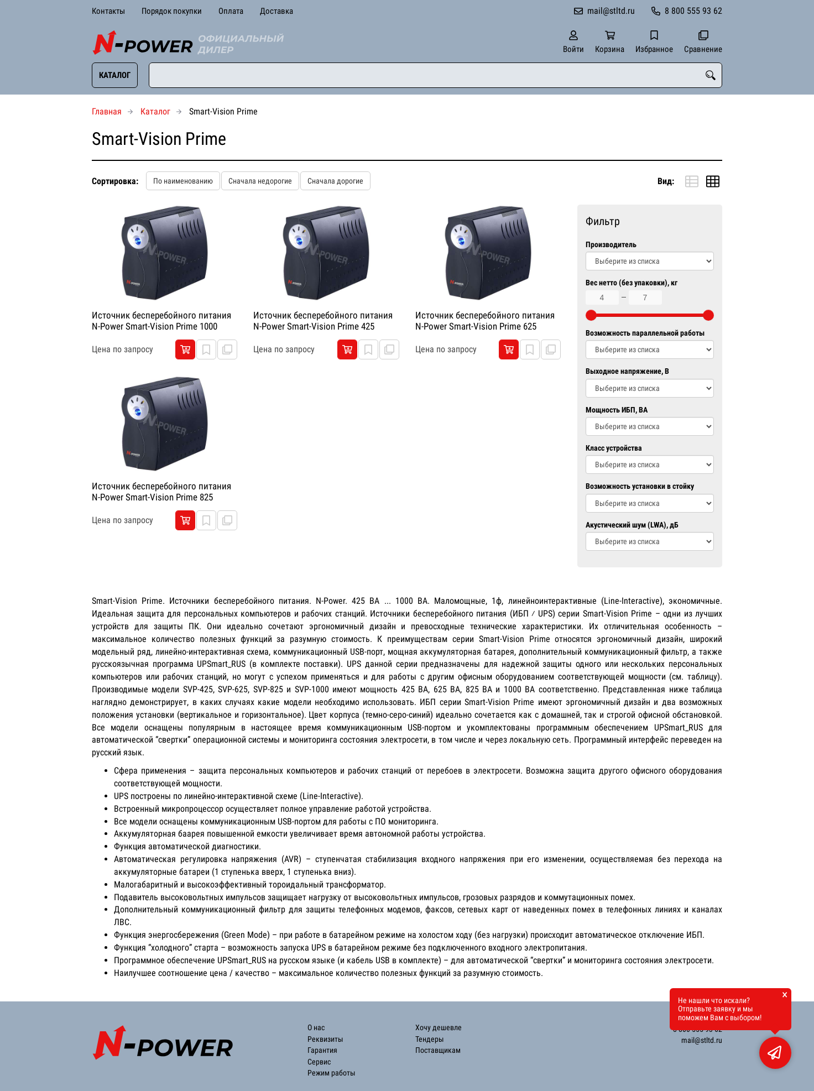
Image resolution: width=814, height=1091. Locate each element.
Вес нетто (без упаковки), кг (631, 283)
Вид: (666, 181)
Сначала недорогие (260, 180)
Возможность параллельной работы (645, 333)
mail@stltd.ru (611, 11)
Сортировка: (115, 181)
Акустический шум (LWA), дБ (632, 525)
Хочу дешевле (438, 1028)
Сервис (319, 1062)
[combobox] (435, 75)
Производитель (611, 245)
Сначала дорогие (335, 180)
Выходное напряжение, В (627, 371)
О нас (316, 1028)
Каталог (115, 75)
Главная (107, 111)
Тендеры (429, 1039)
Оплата (230, 11)
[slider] (591, 315)
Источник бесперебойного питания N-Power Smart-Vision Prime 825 (161, 492)
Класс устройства (614, 448)
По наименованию (183, 180)
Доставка (276, 11)
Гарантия (322, 1050)
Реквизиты (325, 1039)
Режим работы (331, 1073)
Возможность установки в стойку (640, 486)
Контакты (108, 11)
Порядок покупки (172, 11)
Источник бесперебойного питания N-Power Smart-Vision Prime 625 (485, 321)
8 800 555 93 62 (693, 11)
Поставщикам (438, 1050)
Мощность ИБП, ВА (617, 410)
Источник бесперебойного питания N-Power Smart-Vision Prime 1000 (161, 321)
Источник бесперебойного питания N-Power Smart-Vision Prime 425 (323, 321)
